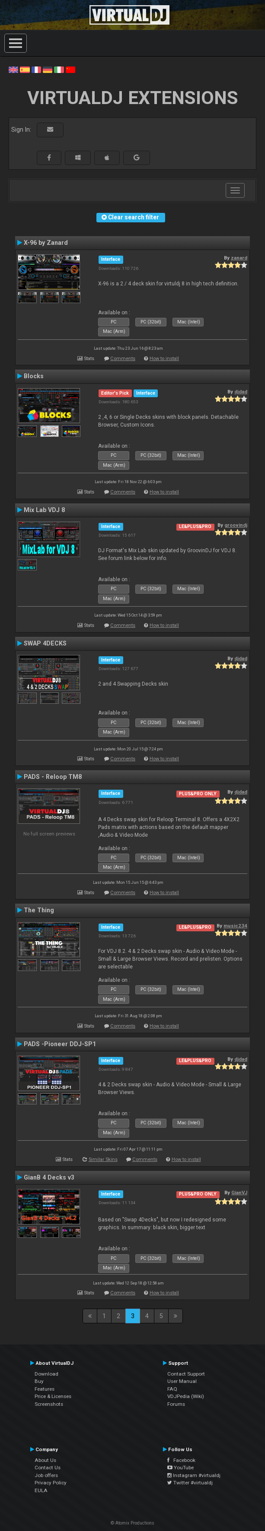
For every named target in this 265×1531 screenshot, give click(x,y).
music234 (235, 926)
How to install (164, 358)
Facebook (181, 1460)
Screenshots (49, 1404)
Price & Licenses (53, 1396)
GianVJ (239, 1192)
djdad (240, 392)
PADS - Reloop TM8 (53, 776)
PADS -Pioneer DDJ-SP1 (60, 1044)
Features (44, 1389)
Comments (122, 358)
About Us (45, 1460)
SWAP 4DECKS (45, 643)
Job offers (46, 1475)
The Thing (39, 910)
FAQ (172, 1389)
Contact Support (186, 1374)
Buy (39, 1381)
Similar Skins (103, 1159)
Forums (176, 1404)
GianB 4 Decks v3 (49, 1177)
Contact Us (48, 1468)
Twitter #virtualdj (190, 1483)
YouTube (180, 1468)
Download (46, 1374)
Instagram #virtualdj (193, 1475)
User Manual (182, 1381)
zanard (239, 258)
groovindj (235, 525)
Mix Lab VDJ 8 (44, 509)
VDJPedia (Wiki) (185, 1396)
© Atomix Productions (132, 1523)
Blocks (34, 376)
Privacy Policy (51, 1483)
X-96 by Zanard (46, 242)
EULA (41, 1490)
